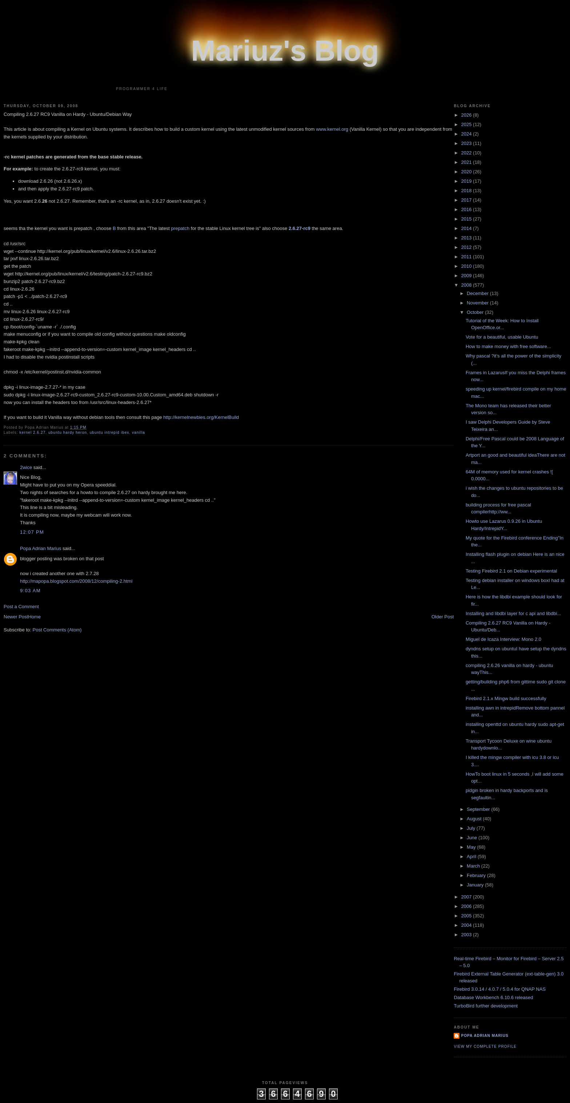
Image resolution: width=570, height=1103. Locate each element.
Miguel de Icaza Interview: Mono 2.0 (503, 639)
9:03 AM (30, 590)
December (478, 293)
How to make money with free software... (508, 346)
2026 (467, 115)
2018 (467, 190)
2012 (467, 247)
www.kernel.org (332, 129)
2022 (467, 152)
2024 (467, 134)
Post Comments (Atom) (57, 630)
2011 (467, 256)
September (479, 809)
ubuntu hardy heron (67, 433)
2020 (467, 171)
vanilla (138, 433)
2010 (467, 266)
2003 (467, 934)
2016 (467, 209)
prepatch (180, 228)
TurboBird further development (486, 1006)
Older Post (442, 616)
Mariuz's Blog (285, 51)
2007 (467, 897)
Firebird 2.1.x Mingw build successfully (506, 698)
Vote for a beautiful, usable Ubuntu (502, 337)
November (478, 303)
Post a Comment (21, 606)
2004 (467, 925)
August (475, 818)
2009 (467, 275)
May (472, 847)
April (472, 856)
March (474, 866)
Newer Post (16, 616)
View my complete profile (485, 1047)
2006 (467, 906)
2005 (467, 915)
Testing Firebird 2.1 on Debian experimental (511, 571)
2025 (467, 124)
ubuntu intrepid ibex (109, 433)
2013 (467, 238)
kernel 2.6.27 (33, 433)
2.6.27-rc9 (299, 228)
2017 (467, 200)
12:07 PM (32, 532)
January (476, 885)
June (472, 837)
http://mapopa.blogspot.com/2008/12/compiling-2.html (76, 581)
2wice (26, 467)
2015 (467, 219)
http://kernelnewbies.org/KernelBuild (201, 417)
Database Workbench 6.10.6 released (493, 997)
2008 (467, 285)
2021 (467, 162)
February (477, 875)
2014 (467, 228)
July (472, 828)
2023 (467, 143)
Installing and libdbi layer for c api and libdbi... (513, 613)
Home (34, 616)
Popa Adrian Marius (40, 548)
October (476, 312)
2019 (467, 181)
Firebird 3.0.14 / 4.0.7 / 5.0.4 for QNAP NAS (500, 989)
